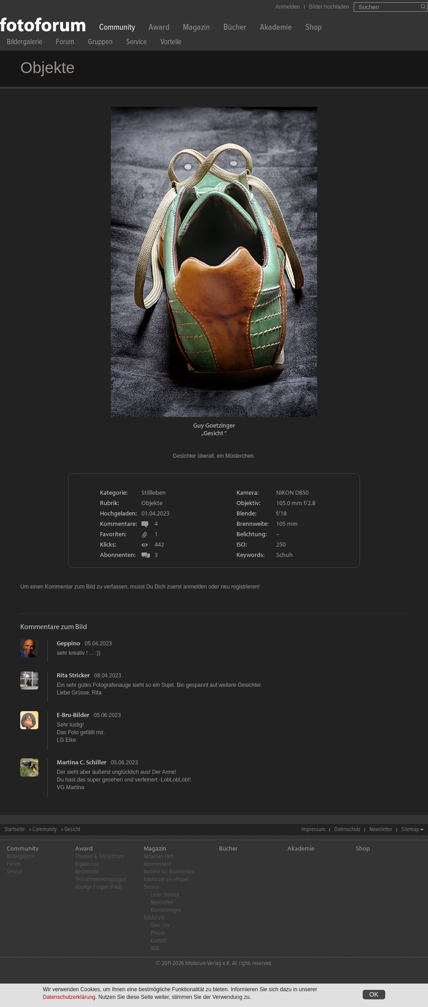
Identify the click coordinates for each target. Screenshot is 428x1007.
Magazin (196, 28)
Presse (157, 933)
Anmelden (288, 7)
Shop (313, 28)
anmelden (195, 587)
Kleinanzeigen (165, 910)
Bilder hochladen (329, 7)
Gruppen (100, 43)
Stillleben (153, 492)
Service (136, 43)
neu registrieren (239, 587)
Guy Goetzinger (214, 425)
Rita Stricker (73, 675)
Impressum (313, 829)
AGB (154, 948)
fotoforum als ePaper (166, 879)
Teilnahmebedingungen (100, 879)
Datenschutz (347, 829)
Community (117, 28)
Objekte (152, 503)
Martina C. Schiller (81, 762)
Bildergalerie (24, 43)
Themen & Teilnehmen (99, 856)
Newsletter (380, 829)
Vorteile (171, 43)
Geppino (68, 643)
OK (373, 994)
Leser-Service (164, 895)
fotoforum (154, 918)
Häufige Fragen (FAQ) (98, 887)
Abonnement (157, 864)
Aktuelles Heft (158, 856)
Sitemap (410, 829)
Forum (65, 43)
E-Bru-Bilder (73, 715)
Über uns (160, 925)
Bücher (234, 28)
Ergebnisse (87, 864)
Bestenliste (87, 872)
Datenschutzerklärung (69, 997)
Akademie (276, 28)
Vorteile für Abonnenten (169, 872)
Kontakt (158, 941)
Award (159, 28)
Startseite (15, 829)
